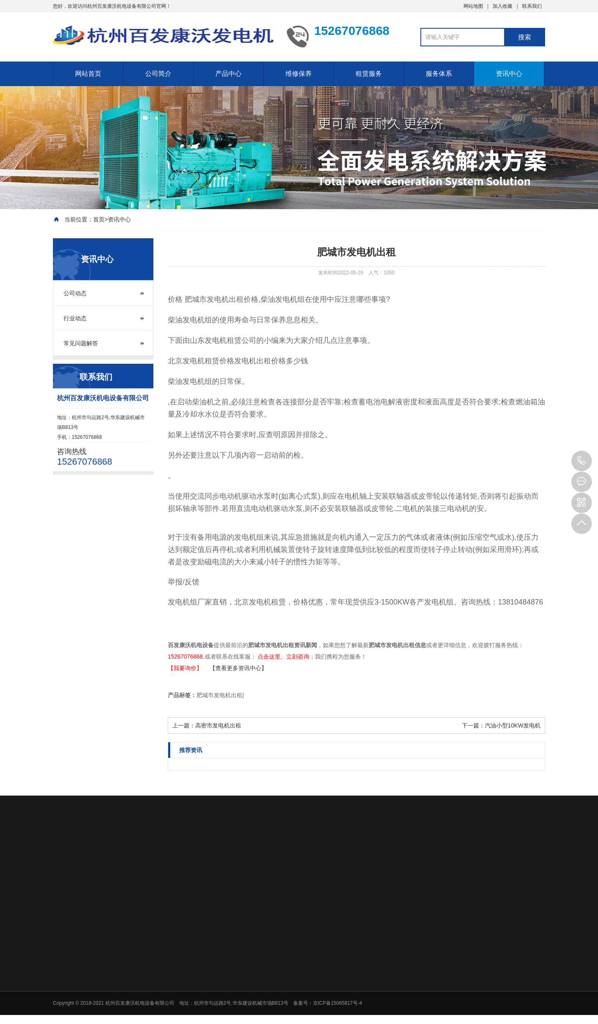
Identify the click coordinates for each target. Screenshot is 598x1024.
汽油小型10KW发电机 (513, 725)
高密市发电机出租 (218, 725)
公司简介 (158, 73)
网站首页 (88, 73)
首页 (99, 219)
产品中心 (228, 73)
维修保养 (298, 73)
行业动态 (75, 318)
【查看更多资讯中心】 (238, 668)
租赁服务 (369, 73)
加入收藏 (502, 6)
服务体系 (439, 73)
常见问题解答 (81, 343)
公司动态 (75, 293)
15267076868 (581, 461)
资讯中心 (509, 73)
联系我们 (532, 6)
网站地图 (473, 6)
